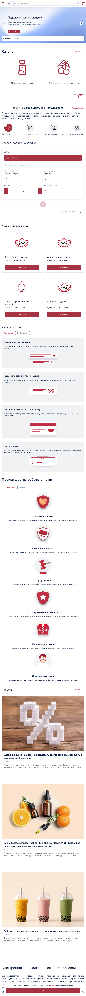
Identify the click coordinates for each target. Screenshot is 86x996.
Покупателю (9, 333)
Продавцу (24, 333)
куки (54, 985)
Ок (43, 990)
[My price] (63, 179)
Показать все (79, 51)
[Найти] (77, 3)
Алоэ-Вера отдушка (16, 257)
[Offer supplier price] (8, 179)
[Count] (23, 191)
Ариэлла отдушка (57, 301)
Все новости (79, 689)
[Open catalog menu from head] (3, 3)
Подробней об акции (14, 31)
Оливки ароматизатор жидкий (17, 302)
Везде (11, 3)
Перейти (22, 267)
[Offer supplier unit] (12, 179)
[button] (81, 23)
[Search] (43, 3)
